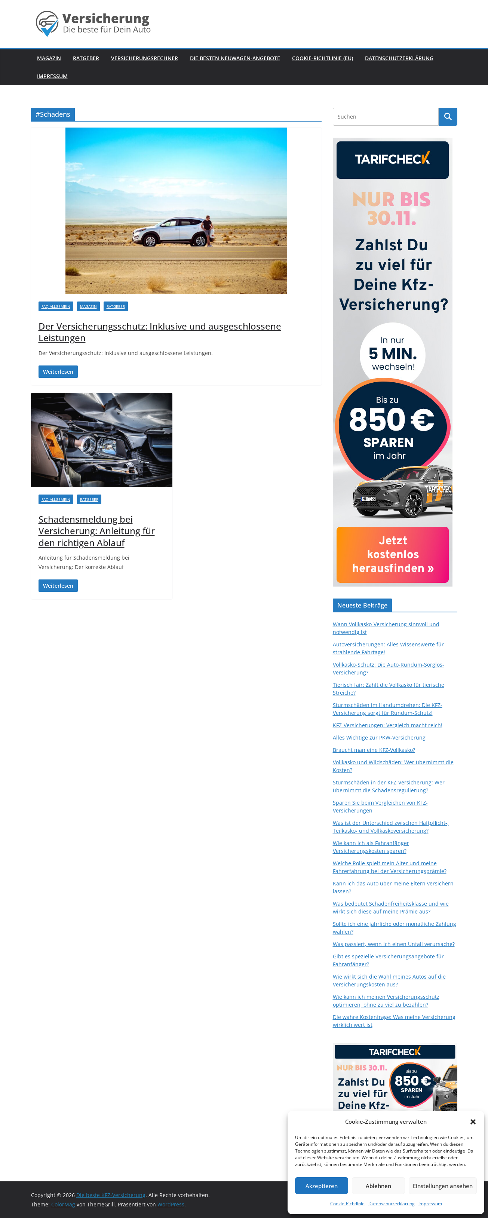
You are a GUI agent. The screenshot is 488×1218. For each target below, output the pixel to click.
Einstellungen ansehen (443, 1186)
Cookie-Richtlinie (347, 1203)
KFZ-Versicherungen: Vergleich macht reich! (387, 725)
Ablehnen (378, 1186)
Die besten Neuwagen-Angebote (235, 58)
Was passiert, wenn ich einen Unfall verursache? (394, 944)
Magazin (49, 58)
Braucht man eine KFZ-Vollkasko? (374, 749)
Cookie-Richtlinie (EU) (322, 58)
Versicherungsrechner (144, 58)
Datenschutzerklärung (391, 1203)
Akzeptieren (322, 1186)
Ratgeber (86, 58)
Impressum (430, 1203)
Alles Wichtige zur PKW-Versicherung (379, 737)
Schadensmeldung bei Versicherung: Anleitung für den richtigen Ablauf (97, 530)
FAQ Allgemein (56, 306)
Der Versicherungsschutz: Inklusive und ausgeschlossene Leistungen (160, 332)
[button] (473, 1122)
